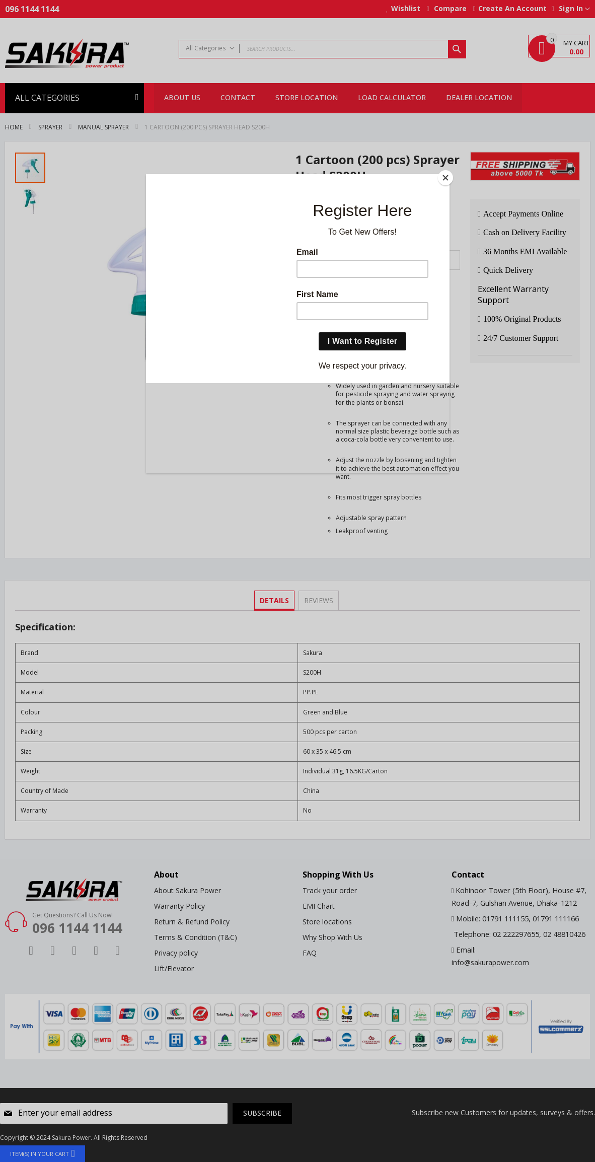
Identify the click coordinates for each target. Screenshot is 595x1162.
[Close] (447, 176)
